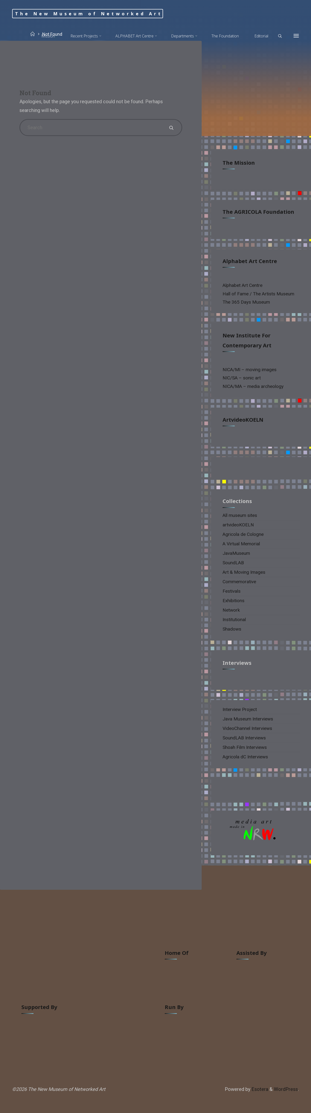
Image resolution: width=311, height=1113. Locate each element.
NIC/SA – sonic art (242, 378)
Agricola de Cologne (243, 534)
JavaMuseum (236, 553)
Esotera (259, 1089)
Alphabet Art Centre (250, 261)
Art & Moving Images (244, 572)
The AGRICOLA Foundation (258, 211)
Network (231, 610)
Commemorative (239, 581)
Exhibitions (233, 600)
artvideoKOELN (243, 419)
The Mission (239, 162)
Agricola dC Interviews (245, 757)
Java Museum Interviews (248, 719)
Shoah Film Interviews (245, 747)
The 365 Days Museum (246, 302)
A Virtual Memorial (241, 544)
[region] (261, 833)
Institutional (234, 619)
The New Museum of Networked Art (89, 14)
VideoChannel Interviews (247, 728)
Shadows (232, 629)
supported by (39, 1006)
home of (177, 952)
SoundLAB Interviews (244, 738)
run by (174, 1006)
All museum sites (240, 515)
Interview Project (240, 709)
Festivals (232, 591)
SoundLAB (233, 562)
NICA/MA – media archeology (253, 386)
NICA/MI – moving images (249, 369)
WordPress (286, 1089)
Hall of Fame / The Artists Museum (258, 294)
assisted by (251, 952)
